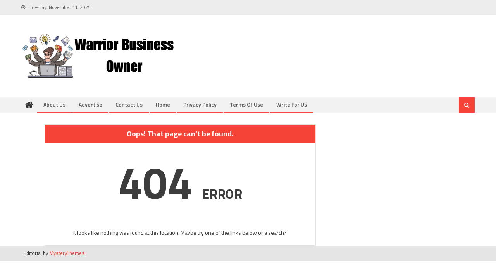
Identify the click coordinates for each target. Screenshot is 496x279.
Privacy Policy (200, 104)
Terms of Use (246, 104)
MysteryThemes (66, 253)
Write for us (291, 104)
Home (163, 104)
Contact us (129, 104)
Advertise (90, 104)
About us (54, 104)
